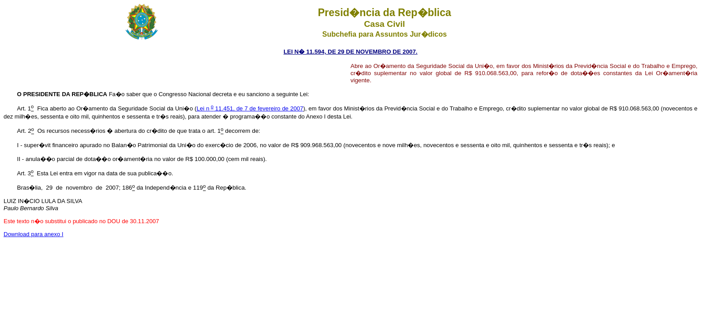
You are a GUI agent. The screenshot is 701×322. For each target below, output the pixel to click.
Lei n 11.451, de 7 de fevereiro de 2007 (250, 108)
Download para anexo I (33, 234)
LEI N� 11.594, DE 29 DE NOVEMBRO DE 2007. (350, 51)
